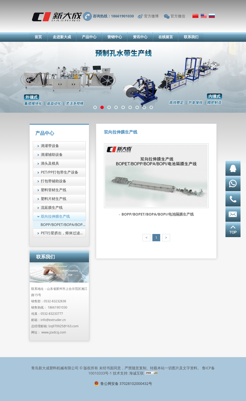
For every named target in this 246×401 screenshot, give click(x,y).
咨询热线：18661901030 (113, 16)
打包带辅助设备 (53, 180)
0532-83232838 (55, 301)
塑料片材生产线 (53, 198)
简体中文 (195, 16)
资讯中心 (140, 36)
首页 (38, 36)
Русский (212, 16)
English (204, 16)
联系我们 (191, 36)
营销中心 (114, 36)
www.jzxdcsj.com (53, 332)
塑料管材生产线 (53, 189)
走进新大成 (62, 36)
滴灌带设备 (50, 145)
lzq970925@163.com (63, 326)
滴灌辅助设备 (52, 154)
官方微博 (151, 16)
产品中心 (89, 36)
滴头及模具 (50, 163)
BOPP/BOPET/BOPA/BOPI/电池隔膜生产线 (157, 214)
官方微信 (178, 16)
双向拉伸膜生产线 (55, 216)
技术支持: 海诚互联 (128, 373)
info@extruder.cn (53, 320)
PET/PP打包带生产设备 (59, 172)
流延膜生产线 (52, 207)
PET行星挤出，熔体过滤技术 (63, 232)
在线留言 (165, 36)
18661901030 (57, 307)
